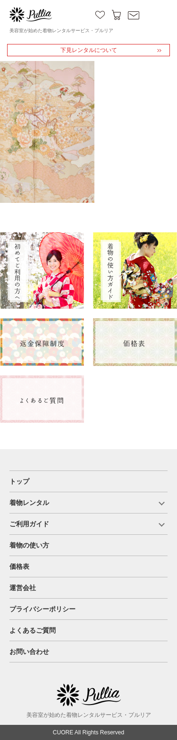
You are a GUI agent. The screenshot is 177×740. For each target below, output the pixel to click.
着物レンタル (29, 502)
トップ (19, 481)
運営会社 (22, 588)
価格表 (19, 566)
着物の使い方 (29, 545)
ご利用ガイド (29, 524)
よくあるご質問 (32, 630)
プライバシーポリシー (42, 609)
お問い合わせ (29, 651)
